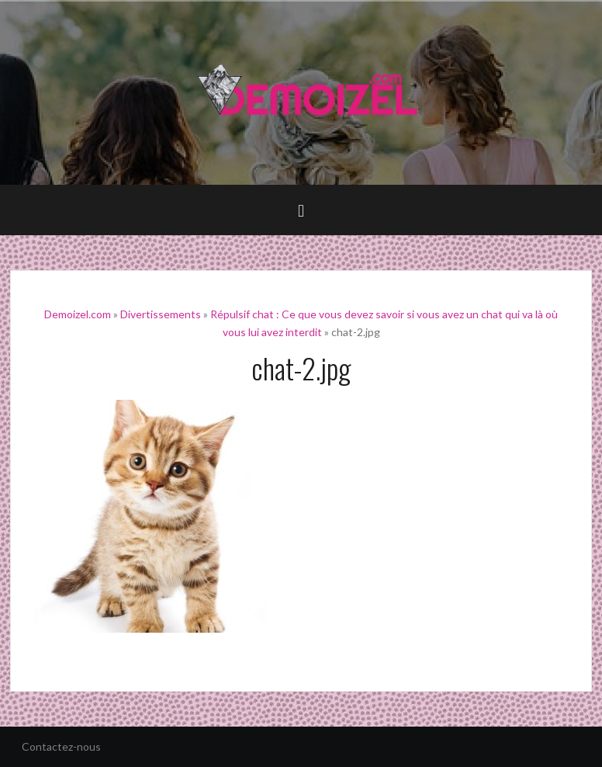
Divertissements (160, 314)
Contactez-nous (61, 746)
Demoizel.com (77, 314)
